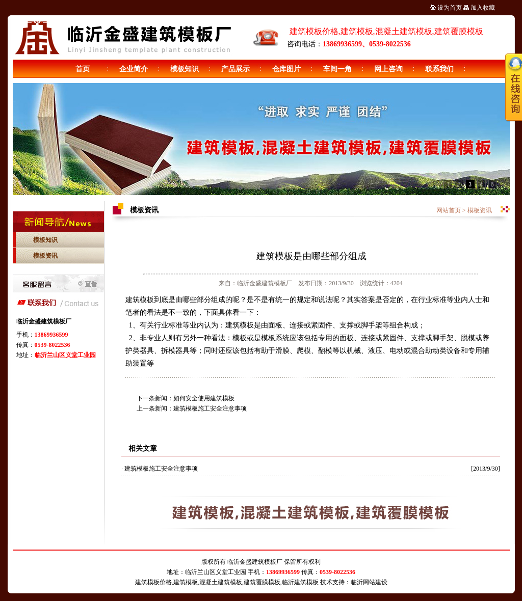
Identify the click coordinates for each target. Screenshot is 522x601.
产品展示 (235, 69)
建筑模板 (185, 582)
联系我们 (439, 69)
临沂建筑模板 (300, 582)
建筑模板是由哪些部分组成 (311, 256)
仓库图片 (286, 69)
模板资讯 (45, 255)
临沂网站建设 (369, 582)
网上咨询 (388, 69)
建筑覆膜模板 (262, 582)
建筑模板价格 (153, 582)
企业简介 (133, 69)
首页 (82, 69)
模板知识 (184, 69)
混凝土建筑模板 (220, 582)
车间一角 (337, 69)
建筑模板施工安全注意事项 (210, 408)
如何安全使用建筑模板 (203, 398)
